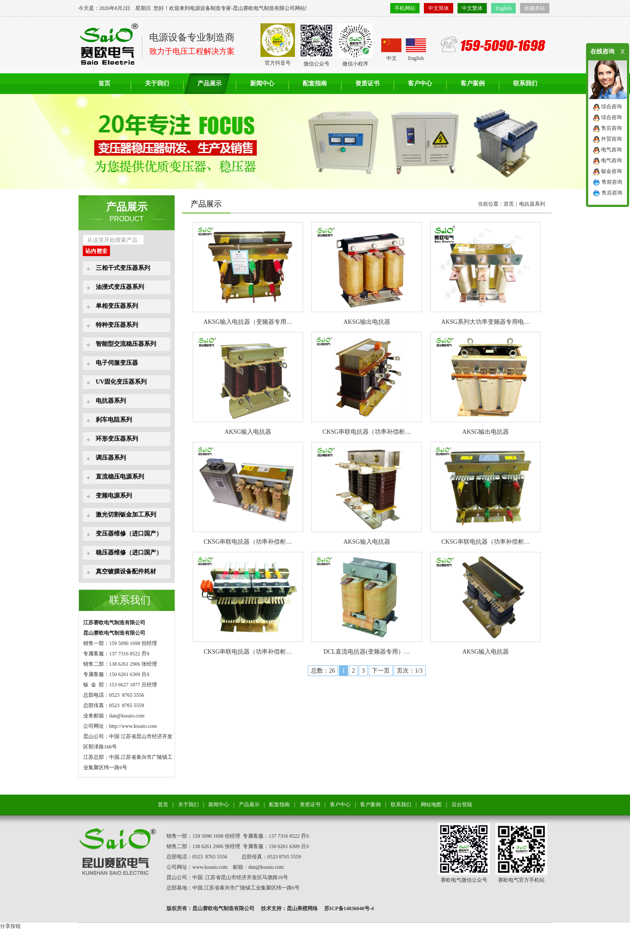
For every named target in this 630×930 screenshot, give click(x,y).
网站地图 (431, 805)
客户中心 (420, 83)
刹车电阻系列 (114, 419)
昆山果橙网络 (302, 908)
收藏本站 (534, 8)
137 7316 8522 (124, 654)
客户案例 (473, 83)
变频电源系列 (114, 495)
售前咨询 (612, 182)
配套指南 (315, 83)
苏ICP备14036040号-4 (349, 908)
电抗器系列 (111, 401)
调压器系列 (111, 457)
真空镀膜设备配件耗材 (126, 571)
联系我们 (525, 83)
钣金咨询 (611, 171)
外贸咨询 (611, 139)
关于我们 (157, 83)
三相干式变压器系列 (123, 268)
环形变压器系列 (117, 438)
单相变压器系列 (117, 306)
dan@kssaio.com (126, 716)
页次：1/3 (410, 670)
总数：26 (323, 670)
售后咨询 (611, 128)
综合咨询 (611, 106)
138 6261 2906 (124, 664)
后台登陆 (461, 805)
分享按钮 (10, 926)
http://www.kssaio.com (133, 726)
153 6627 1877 (124, 685)
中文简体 (438, 8)
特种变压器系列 (117, 325)
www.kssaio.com (210, 867)
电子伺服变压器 (117, 363)
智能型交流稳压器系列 (126, 344)
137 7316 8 (280, 836)
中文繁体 (472, 8)
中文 (391, 49)
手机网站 (405, 8)
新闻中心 (262, 83)
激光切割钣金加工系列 (126, 514)
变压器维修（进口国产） (129, 533)
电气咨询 (611, 150)
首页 (104, 83)
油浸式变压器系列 (120, 287)
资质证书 (367, 83)
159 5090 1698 (124, 643)
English (503, 8)
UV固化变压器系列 (121, 382)
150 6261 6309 (124, 674)
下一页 (381, 670)
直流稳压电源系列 (120, 476)
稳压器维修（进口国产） (129, 552)
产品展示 (209, 83)
